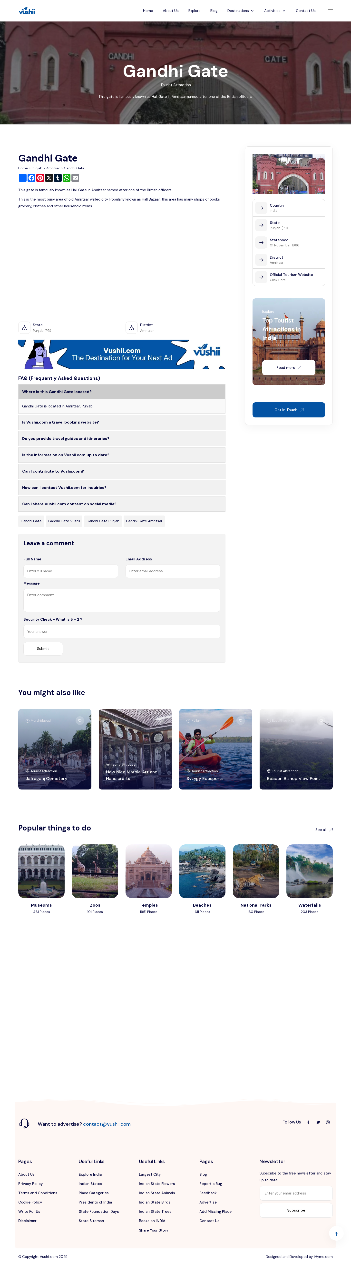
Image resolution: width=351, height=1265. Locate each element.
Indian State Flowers (157, 1183)
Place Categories (94, 1193)
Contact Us (306, 10)
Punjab (37, 168)
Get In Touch (288, 409)
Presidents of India (95, 1202)
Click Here (278, 280)
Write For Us (29, 1211)
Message (31, 583)
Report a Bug (210, 1183)
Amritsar (53, 168)
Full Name (32, 559)
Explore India (90, 1174)
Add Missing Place (215, 1211)
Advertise (208, 1202)
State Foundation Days (99, 1211)
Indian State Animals (157, 1193)
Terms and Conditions (37, 1193)
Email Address (139, 559)
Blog (214, 10)
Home (148, 10)
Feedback (208, 1193)
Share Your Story (153, 1230)
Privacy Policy (30, 1183)
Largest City (150, 1174)
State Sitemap (91, 1220)
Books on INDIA (152, 1220)
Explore (194, 10)
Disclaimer (27, 1220)
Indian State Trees (155, 1211)
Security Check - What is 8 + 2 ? (52, 619)
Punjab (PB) (279, 228)
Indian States (90, 1183)
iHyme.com (323, 1256)
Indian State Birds (154, 1202)
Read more (288, 367)
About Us (171, 10)
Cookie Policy (30, 1202)
